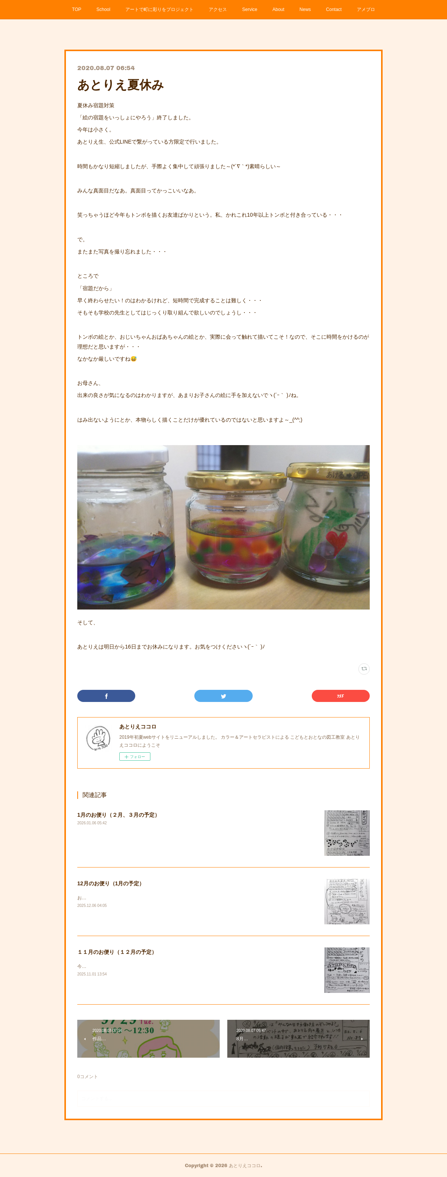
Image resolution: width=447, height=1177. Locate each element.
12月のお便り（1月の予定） (110, 883)
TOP (76, 9)
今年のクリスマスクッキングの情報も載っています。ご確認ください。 (150, 966)
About (278, 9)
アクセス (218, 9)
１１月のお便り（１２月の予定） (117, 952)
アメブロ (366, 9)
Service (249, 9)
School (104, 9)
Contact (334, 9)
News (305, 9)
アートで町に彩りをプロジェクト (159, 9)
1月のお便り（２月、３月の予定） (118, 815)
